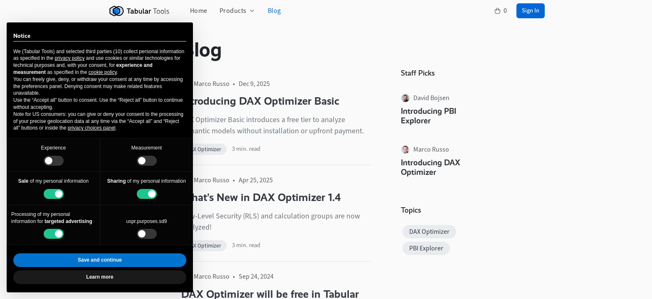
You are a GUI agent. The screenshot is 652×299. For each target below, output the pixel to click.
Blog (274, 10)
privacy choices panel (92, 128)
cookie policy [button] (103, 72)
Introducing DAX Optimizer (430, 167)
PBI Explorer (426, 248)
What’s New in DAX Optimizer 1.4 (261, 197)
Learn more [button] (99, 277)
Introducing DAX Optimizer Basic (260, 101)
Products (233, 10)
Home (198, 10)
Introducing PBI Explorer (428, 115)
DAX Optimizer (204, 149)
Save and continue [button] (100, 260)
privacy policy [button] (69, 58)
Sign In (530, 11)
